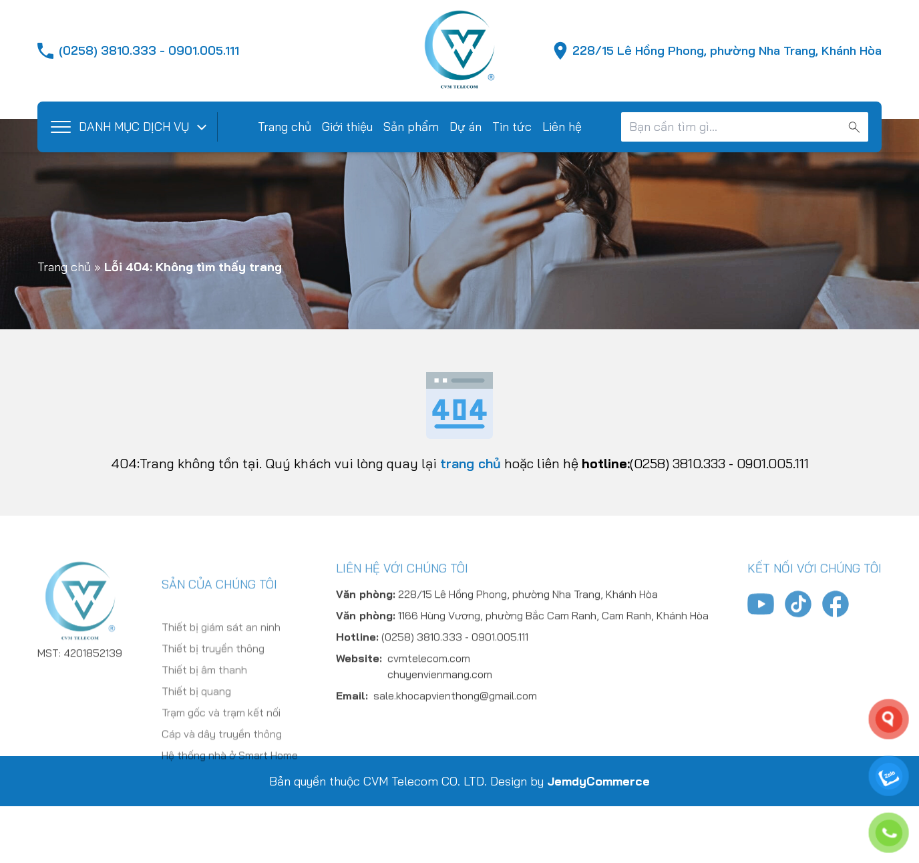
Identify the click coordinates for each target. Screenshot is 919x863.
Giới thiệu (347, 126)
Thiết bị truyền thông (213, 698)
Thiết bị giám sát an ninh (221, 677)
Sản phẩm (411, 126)
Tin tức (512, 126)
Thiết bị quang (196, 741)
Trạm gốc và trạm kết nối (221, 762)
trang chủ (470, 463)
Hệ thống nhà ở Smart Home (230, 805)
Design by (570, 781)
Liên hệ (562, 126)
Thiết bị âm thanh (204, 720)
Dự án (465, 126)
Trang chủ (284, 126)
